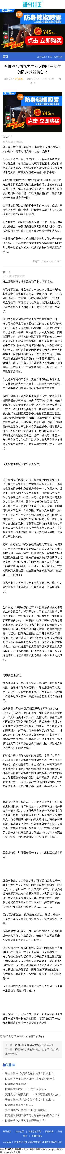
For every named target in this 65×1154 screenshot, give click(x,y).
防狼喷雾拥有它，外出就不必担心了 (26, 1089)
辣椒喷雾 (20, 1131)
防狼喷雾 (58, 57)
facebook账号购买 (11, 1152)
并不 (21, 1036)
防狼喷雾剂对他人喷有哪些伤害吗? (25, 1120)
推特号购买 (41, 1149)
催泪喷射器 (37, 1136)
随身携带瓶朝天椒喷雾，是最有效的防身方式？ (32, 1115)
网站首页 (7, 1131)
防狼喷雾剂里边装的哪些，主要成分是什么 (30, 1078)
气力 (16, 1036)
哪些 (5, 1036)
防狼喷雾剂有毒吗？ (17, 1084)
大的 (27, 1036)
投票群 (32, 1149)
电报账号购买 (21, 1149)
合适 (10, 1036)
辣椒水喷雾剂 (34, 1131)
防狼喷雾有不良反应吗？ (19, 1105)
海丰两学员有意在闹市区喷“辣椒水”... (27, 1110)
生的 (41, 1036)
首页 (50, 57)
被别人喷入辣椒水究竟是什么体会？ (34, 1045)
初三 (32, 1036)
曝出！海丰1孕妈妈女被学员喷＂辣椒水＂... (30, 1073)
